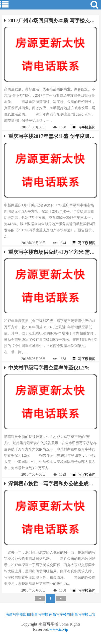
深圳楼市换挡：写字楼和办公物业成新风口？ (50, 483)
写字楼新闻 (83, 127)
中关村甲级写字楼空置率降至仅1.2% (47, 367)
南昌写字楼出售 (83, 614)
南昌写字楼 (39, 614)
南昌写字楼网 (59, 614)
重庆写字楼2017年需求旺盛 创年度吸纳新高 (50, 136)
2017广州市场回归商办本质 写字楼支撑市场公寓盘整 (50, 20)
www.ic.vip (58, 629)
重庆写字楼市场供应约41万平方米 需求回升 (50, 252)
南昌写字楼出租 (18, 614)
